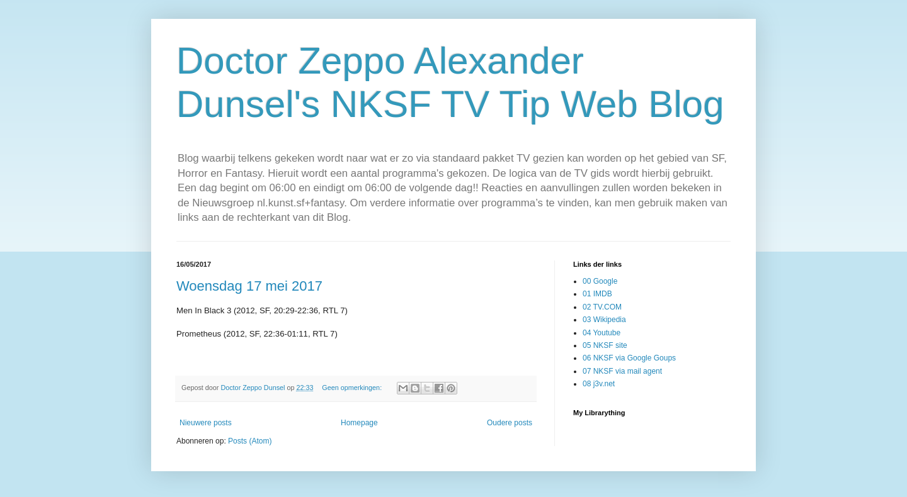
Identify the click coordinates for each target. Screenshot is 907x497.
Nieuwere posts (206, 422)
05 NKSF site (605, 345)
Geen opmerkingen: (353, 387)
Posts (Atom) (249, 441)
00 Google (600, 281)
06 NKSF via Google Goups (629, 358)
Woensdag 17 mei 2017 (249, 286)
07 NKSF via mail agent (622, 371)
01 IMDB (597, 293)
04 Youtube (601, 332)
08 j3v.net (599, 383)
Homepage (359, 422)
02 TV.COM (602, 307)
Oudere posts (509, 422)
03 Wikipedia (604, 319)
